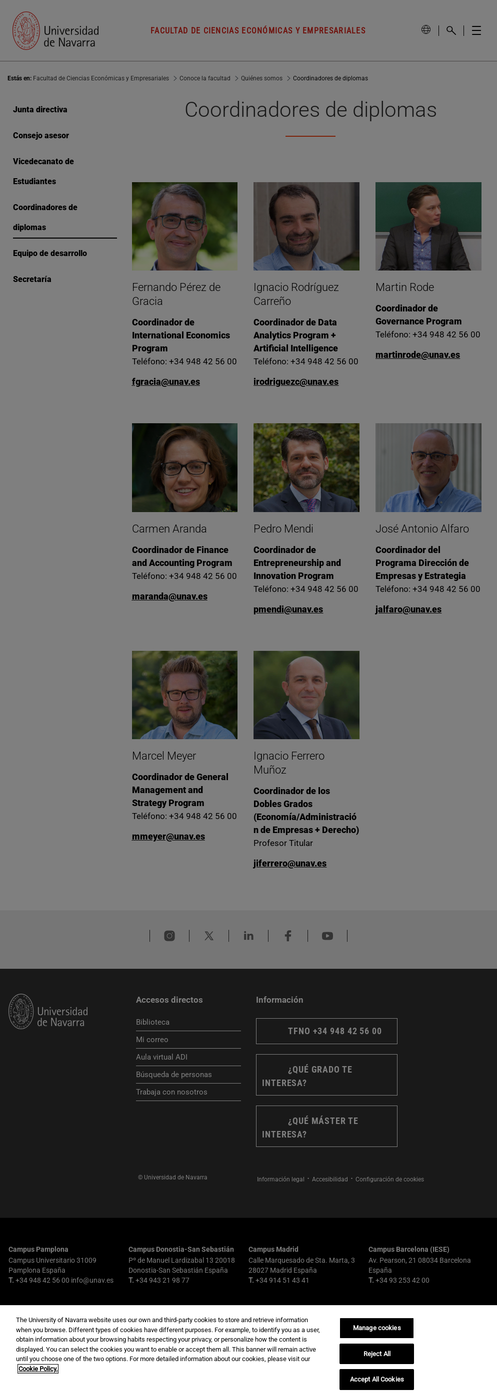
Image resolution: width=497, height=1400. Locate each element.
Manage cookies (377, 1328)
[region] (248, 1352)
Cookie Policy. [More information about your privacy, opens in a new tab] (38, 1369)
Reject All (377, 1354)
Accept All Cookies (377, 1379)
